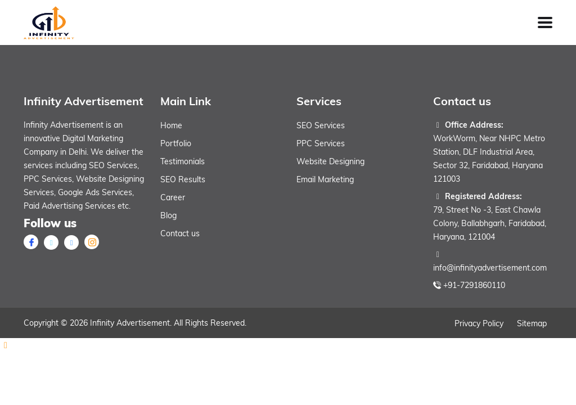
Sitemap (532, 323)
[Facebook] (31, 242)
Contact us (180, 233)
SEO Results (182, 179)
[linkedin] (71, 242)
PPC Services (320, 143)
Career (172, 197)
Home (171, 125)
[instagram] (91, 242)
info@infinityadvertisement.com (490, 268)
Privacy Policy (478, 323)
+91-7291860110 (474, 285)
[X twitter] (51, 242)
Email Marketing (325, 179)
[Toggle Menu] (545, 22)
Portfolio (175, 143)
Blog (168, 215)
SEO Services (320, 125)
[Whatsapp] (288, 345)
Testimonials (182, 161)
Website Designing (330, 161)
